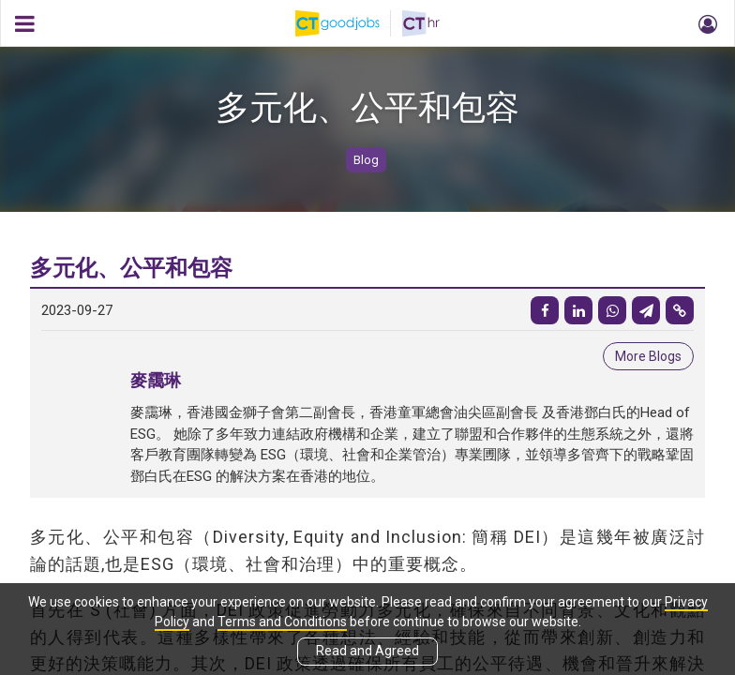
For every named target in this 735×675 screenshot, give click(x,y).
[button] (705, 23)
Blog (366, 160)
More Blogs (648, 356)
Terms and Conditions (282, 621)
